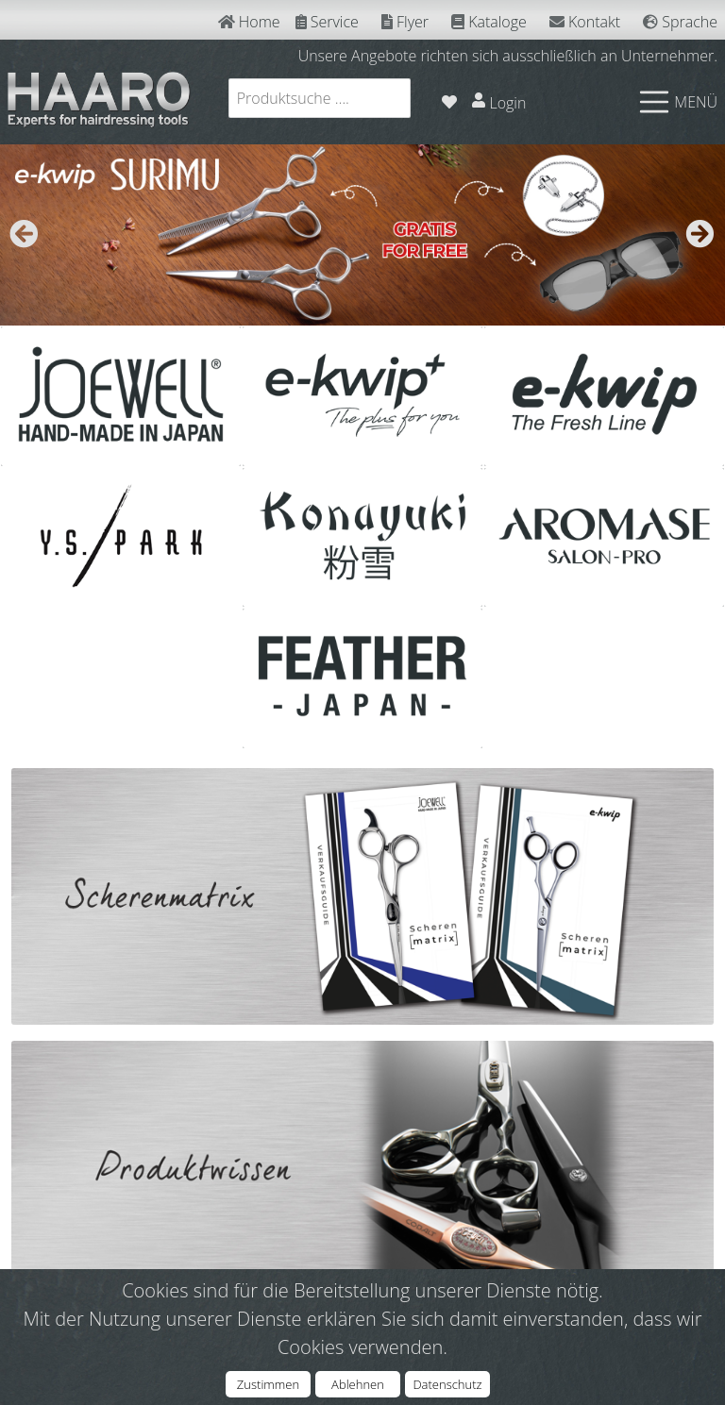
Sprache (680, 21)
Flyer (405, 21)
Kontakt (584, 21)
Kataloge (489, 21)
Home (249, 21)
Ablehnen (357, 1384)
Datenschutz (447, 1384)
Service (327, 21)
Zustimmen (268, 1384)
